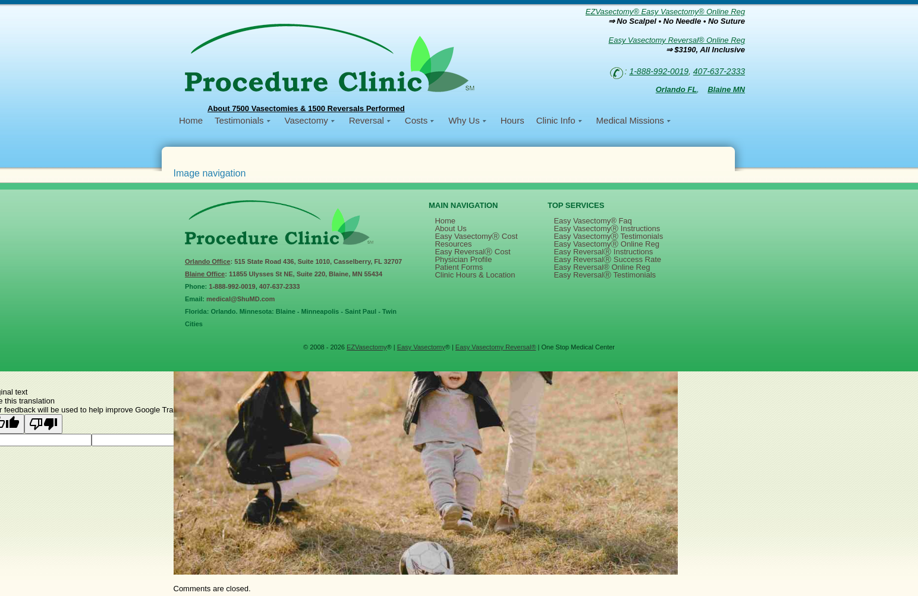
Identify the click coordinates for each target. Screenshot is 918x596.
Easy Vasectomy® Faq (592, 220)
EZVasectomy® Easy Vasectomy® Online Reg (665, 11)
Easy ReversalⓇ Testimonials (605, 274)
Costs (416, 120)
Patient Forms (459, 267)
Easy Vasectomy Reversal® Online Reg (677, 40)
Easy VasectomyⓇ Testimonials (608, 236)
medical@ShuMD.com (240, 298)
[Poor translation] (43, 424)
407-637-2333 (719, 71)
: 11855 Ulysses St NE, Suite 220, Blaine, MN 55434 (283, 273)
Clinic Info (556, 120)
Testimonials (239, 120)
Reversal (366, 120)
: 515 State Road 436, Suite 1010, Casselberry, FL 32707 (293, 261)
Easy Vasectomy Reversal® (495, 347)
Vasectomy (306, 120)
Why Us (464, 120)
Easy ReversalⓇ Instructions (603, 251)
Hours (512, 120)
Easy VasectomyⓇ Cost (476, 236)
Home (191, 120)
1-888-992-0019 (658, 71)
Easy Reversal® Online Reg (602, 267)
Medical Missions (630, 120)
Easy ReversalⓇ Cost (472, 251)
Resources (453, 243)
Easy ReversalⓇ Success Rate (607, 259)
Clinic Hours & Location (475, 274)
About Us (450, 228)
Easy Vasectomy (421, 347)
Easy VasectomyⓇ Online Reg (606, 243)
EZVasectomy (367, 347)
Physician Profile (463, 259)
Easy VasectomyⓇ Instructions (607, 228)
